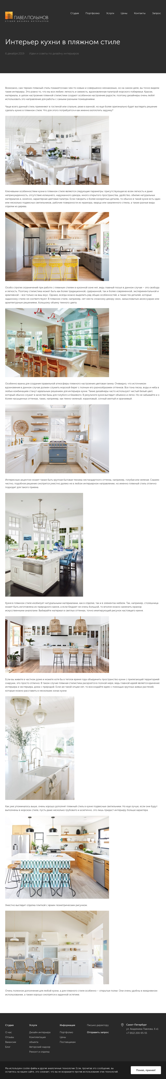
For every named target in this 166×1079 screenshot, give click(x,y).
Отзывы (9, 1037)
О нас (8, 1032)
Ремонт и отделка (39, 1051)
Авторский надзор (39, 1046)
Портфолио (93, 13)
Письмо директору (98, 1025)
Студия (74, 13)
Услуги (110, 13)
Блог (7, 1046)
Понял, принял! (146, 1070)
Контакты (140, 13)
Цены (124, 13)
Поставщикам (68, 1042)
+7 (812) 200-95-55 (136, 1033)
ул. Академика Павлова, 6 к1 (142, 1028)
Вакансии (10, 1042)
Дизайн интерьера (39, 1032)
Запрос (156, 13)
